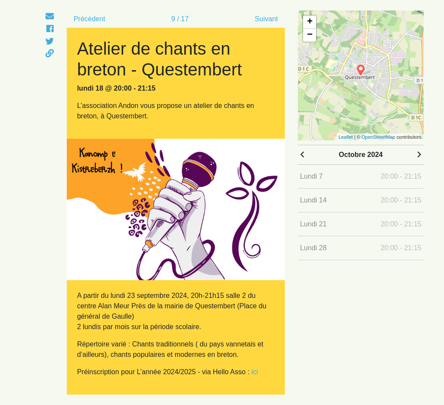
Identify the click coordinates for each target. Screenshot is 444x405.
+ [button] (310, 22)
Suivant (266, 19)
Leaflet (346, 137)
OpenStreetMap (378, 137)
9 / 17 (180, 19)
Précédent (89, 19)
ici (254, 372)
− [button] (310, 35)
